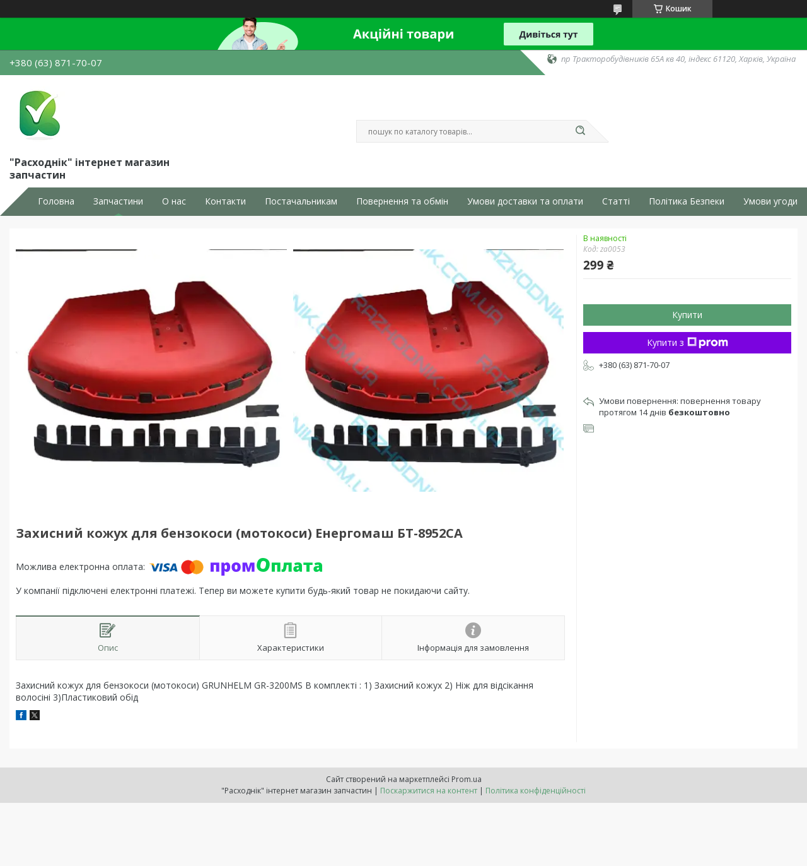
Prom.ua (466, 779)
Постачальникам (301, 201)
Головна (56, 201)
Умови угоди (770, 201)
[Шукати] (580, 131)
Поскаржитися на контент (428, 790)
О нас (174, 201)
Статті (616, 201)
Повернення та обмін (402, 201)
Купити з (687, 342)
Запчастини (118, 201)
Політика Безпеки (686, 201)
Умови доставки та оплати (525, 201)
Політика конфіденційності (535, 790)
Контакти (225, 201)
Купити (687, 315)
